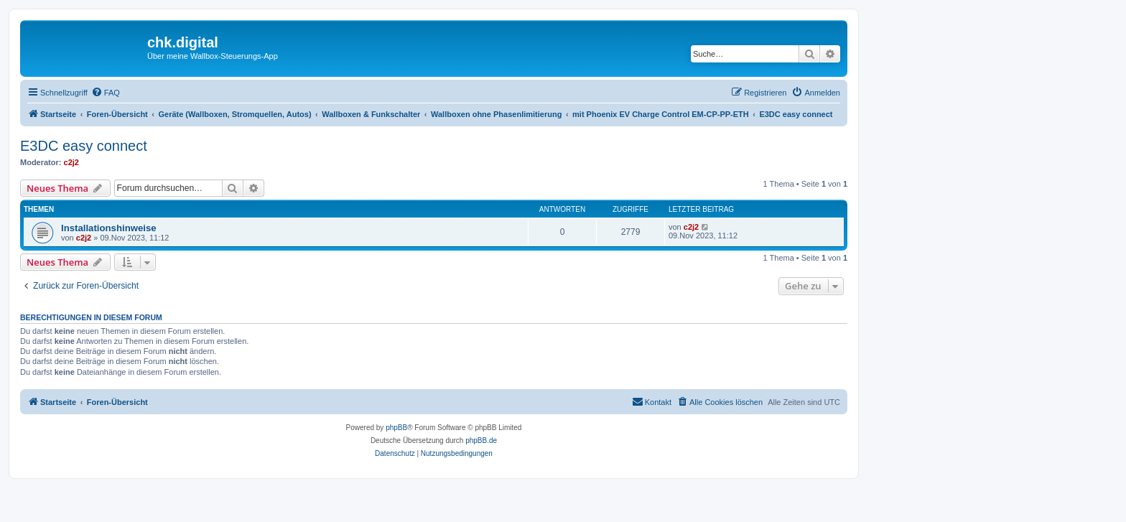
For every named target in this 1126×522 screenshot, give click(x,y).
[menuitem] (105, 92)
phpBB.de (481, 440)
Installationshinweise (109, 228)
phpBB (396, 428)
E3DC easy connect (83, 146)
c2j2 (71, 162)
